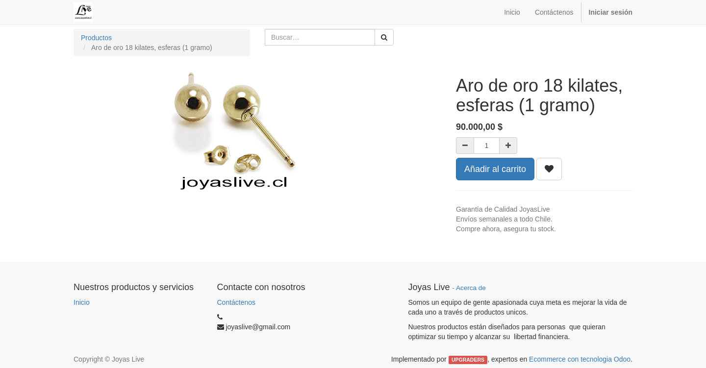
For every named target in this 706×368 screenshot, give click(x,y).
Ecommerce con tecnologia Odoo (579, 359)
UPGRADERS (468, 360)
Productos (96, 38)
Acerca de (471, 288)
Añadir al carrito (495, 169)
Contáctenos (236, 302)
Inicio (82, 302)
